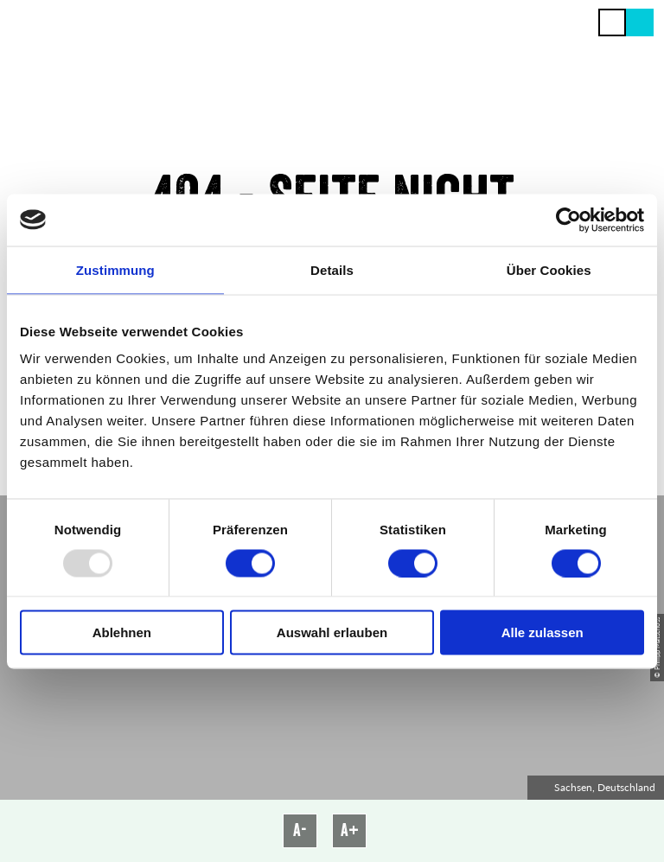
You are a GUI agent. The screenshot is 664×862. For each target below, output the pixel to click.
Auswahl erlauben (332, 632)
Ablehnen (122, 632)
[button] (640, 22)
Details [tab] (332, 269)
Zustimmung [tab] (115, 269)
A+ (350, 830)
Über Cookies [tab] (549, 269)
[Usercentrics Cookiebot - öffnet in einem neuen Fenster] (568, 220)
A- (300, 830)
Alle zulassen (542, 632)
